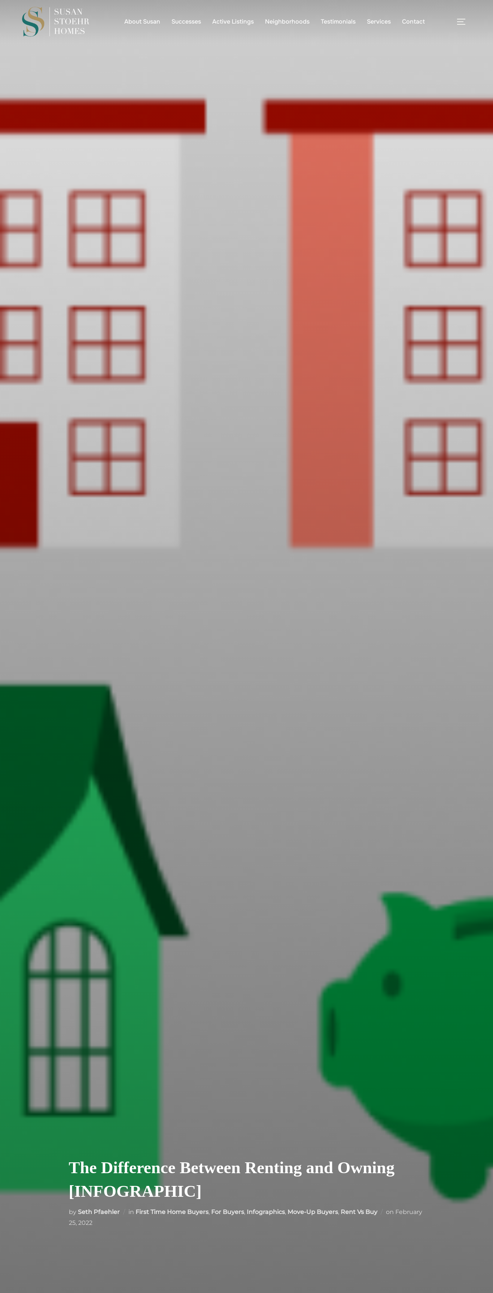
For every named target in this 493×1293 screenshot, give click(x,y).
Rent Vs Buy (359, 1211)
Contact (413, 21)
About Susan (142, 21)
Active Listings (233, 21)
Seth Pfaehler (99, 1211)
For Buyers (227, 1211)
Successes (186, 21)
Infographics (266, 1211)
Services (379, 21)
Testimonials (338, 21)
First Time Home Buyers (172, 1211)
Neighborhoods (287, 21)
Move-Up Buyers (312, 1211)
